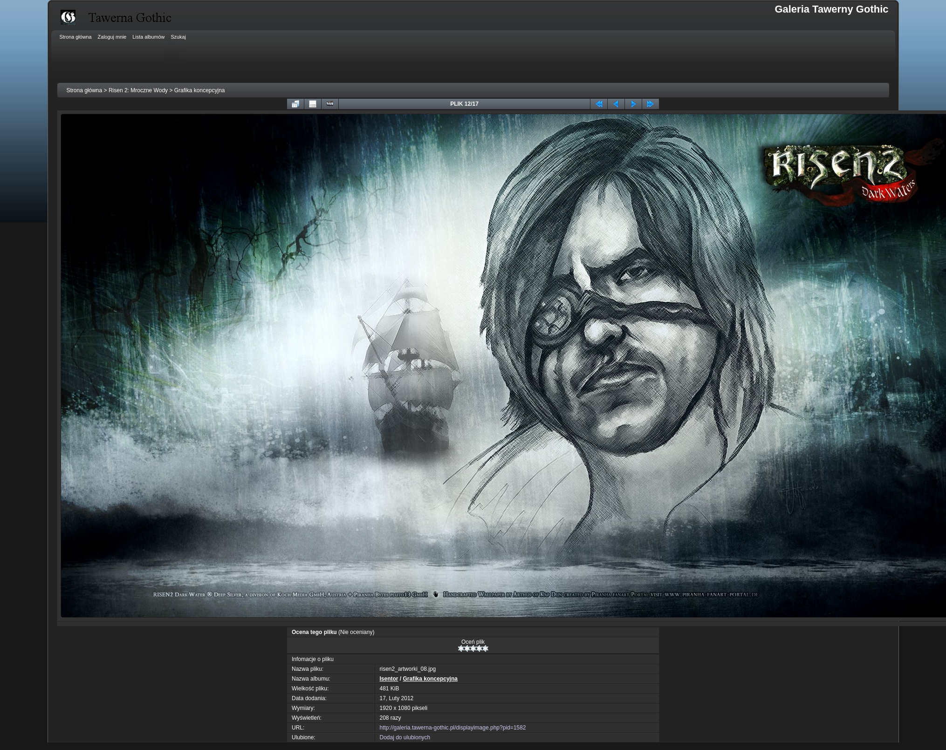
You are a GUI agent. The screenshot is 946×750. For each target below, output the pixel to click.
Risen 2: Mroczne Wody (138, 90)
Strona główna (85, 90)
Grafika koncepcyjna (199, 90)
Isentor (389, 678)
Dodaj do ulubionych (405, 737)
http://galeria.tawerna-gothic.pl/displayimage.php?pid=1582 (453, 727)
